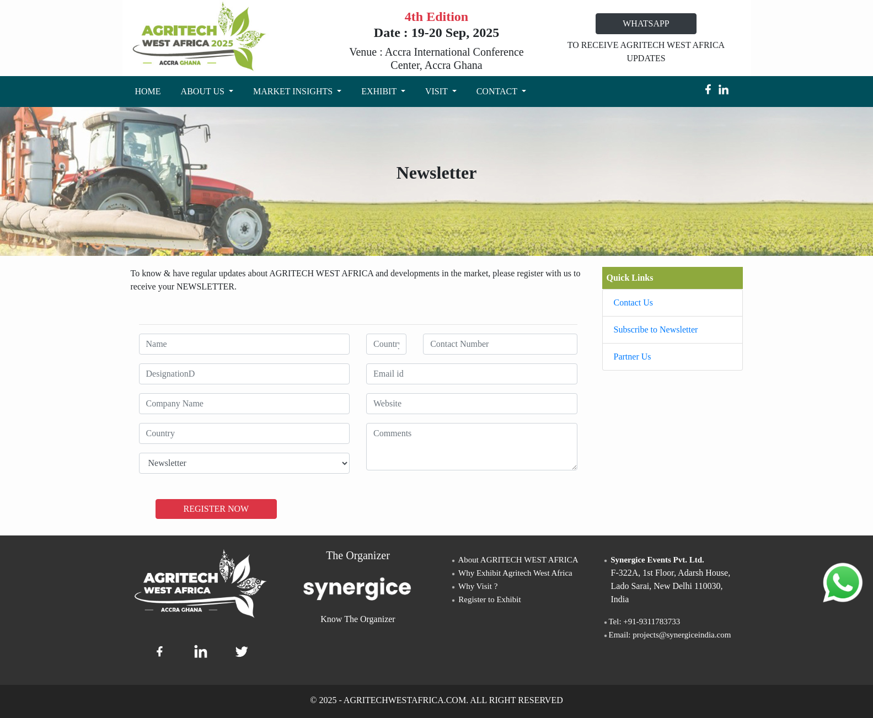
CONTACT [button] (497, 91)
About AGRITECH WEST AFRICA (514, 559)
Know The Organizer (357, 619)
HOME (150, 90)
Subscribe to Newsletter (656, 329)
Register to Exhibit (485, 599)
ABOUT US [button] (204, 91)
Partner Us (632, 356)
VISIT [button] (437, 91)
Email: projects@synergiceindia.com (666, 634)
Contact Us (634, 302)
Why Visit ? (474, 586)
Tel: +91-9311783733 (641, 621)
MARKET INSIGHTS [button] (294, 91)
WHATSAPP (646, 23)
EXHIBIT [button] (380, 91)
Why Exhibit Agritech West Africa (511, 573)
